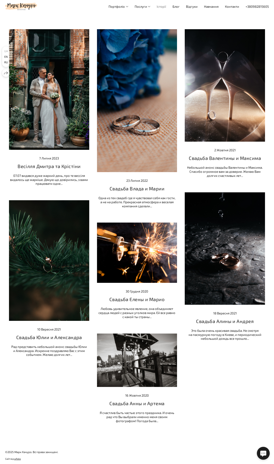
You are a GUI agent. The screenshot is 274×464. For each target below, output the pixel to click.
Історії (161, 6)
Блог (176, 6)
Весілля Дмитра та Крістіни (49, 166)
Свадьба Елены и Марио (137, 299)
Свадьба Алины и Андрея (225, 321)
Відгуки (192, 6)
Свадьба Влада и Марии (137, 188)
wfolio (17, 458)
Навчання (211, 6)
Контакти (232, 6)
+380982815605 (257, 6)
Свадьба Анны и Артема (136, 403)
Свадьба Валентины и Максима (225, 158)
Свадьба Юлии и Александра (49, 337)
